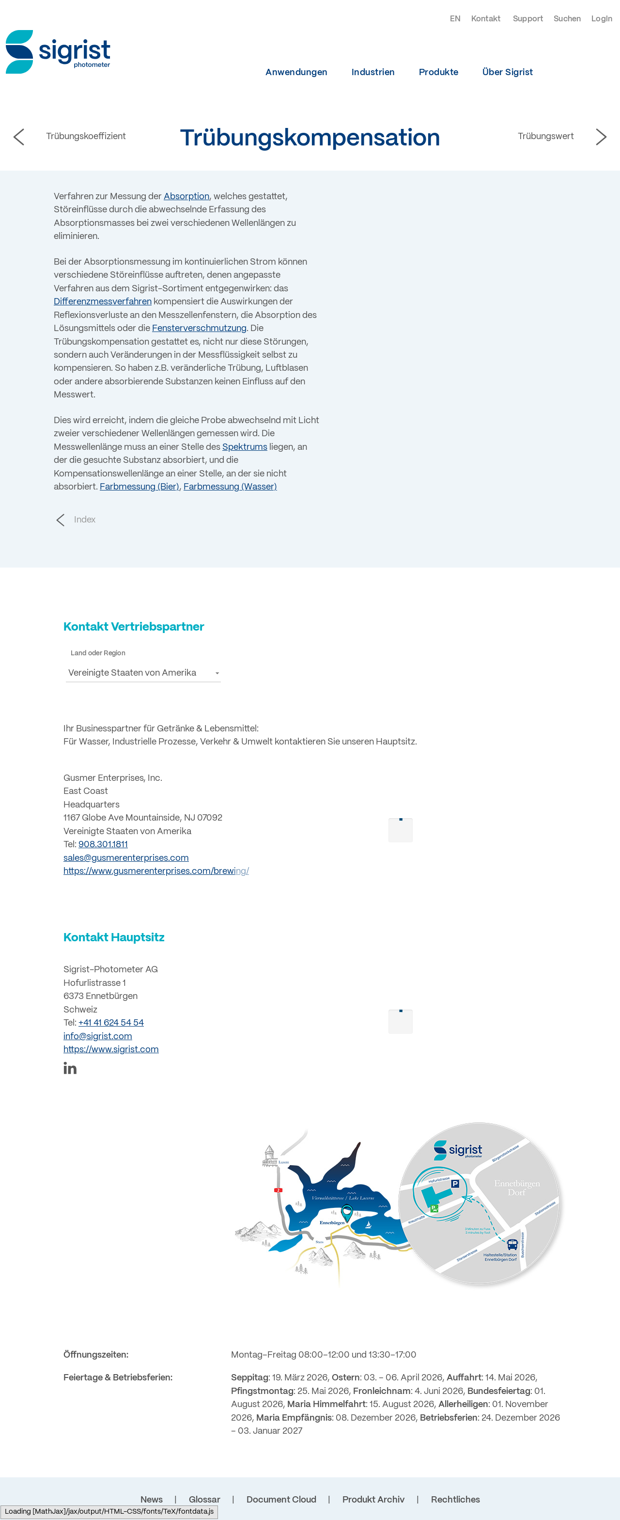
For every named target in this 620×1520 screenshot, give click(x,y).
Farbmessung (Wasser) (230, 487)
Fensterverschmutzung (199, 328)
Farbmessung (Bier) (139, 487)
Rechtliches (455, 1500)
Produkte (439, 72)
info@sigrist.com (97, 1036)
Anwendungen (296, 72)
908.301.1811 (103, 844)
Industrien (373, 72)
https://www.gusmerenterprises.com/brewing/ (156, 871)
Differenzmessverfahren (103, 302)
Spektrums (244, 447)
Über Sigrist (507, 72)
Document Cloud (281, 1500)
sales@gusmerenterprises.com (126, 858)
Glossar (204, 1500)
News (151, 1500)
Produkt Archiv (373, 1500)
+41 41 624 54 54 (111, 1023)
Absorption (186, 196)
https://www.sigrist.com (111, 1049)
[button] (143, 673)
